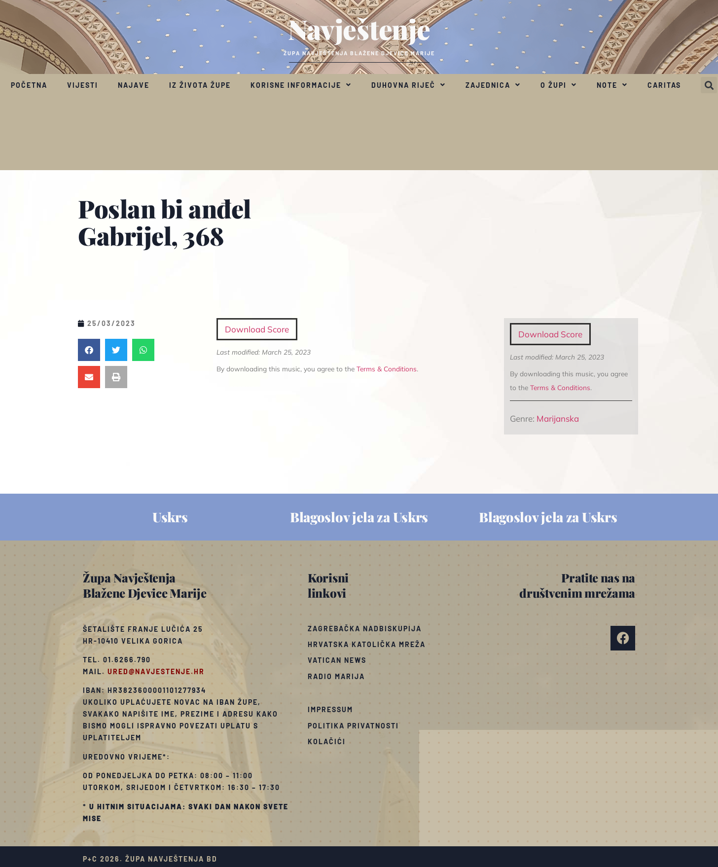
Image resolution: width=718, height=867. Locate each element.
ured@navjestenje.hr (156, 671)
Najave (133, 85)
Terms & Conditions (560, 387)
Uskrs (170, 517)
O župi (558, 84)
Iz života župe (200, 85)
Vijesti (82, 85)
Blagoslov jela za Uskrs (359, 517)
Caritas (664, 85)
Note (612, 84)
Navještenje (359, 28)
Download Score (550, 334)
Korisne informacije (301, 84)
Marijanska (558, 418)
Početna (29, 85)
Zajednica (493, 84)
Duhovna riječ (408, 84)
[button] (709, 85)
